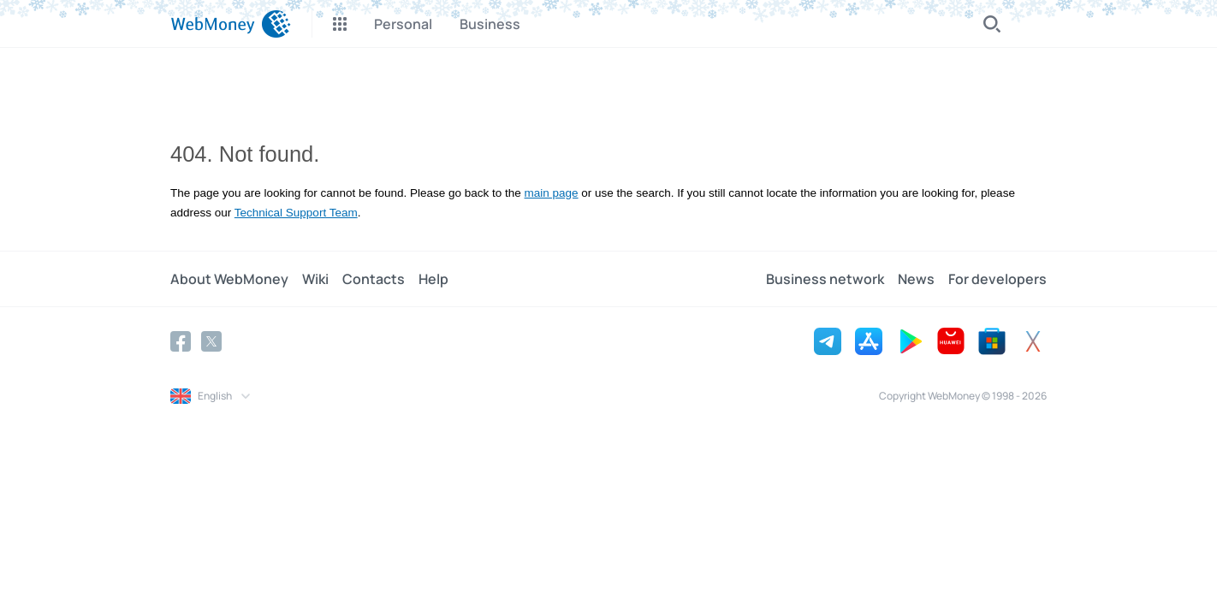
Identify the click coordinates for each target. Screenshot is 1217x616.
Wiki (315, 279)
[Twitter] (211, 341)
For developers (997, 279)
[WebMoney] (230, 24)
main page (552, 193)
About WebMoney (229, 279)
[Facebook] (180, 341)
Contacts (373, 279)
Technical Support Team (296, 212)
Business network (825, 279)
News (916, 279)
